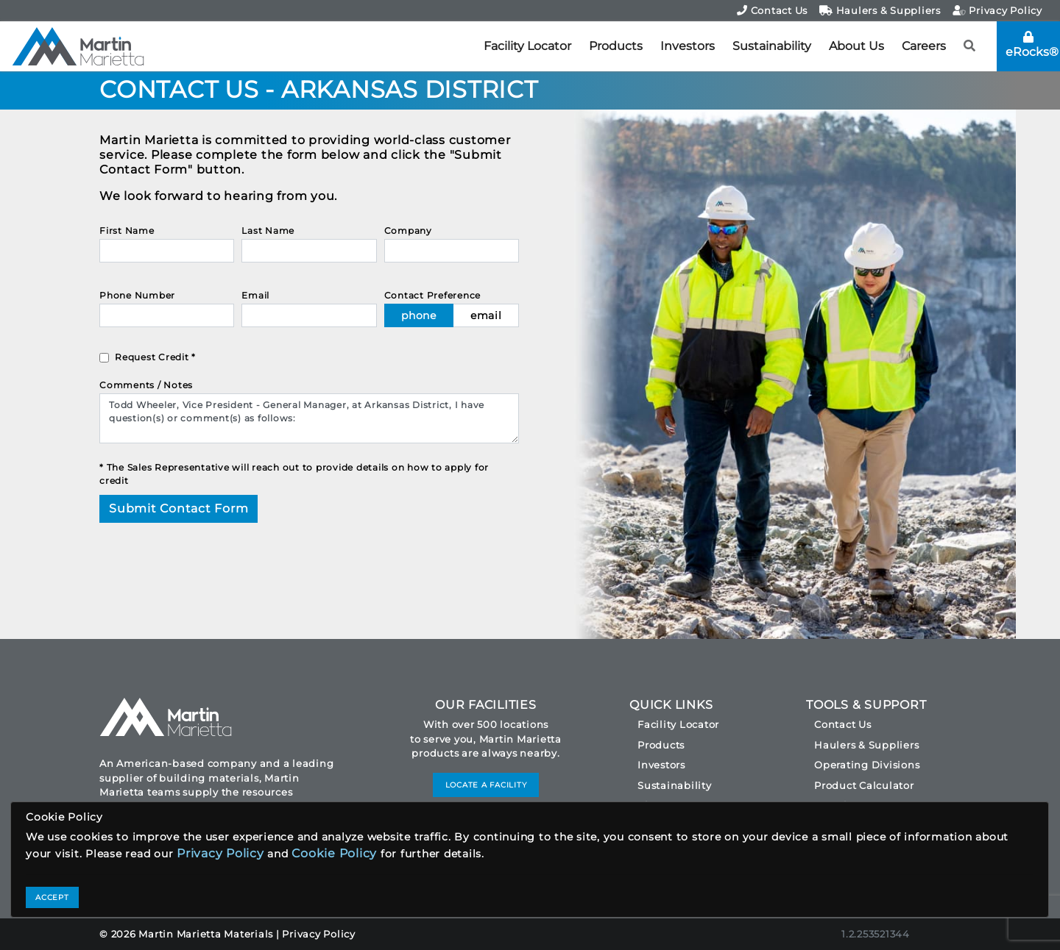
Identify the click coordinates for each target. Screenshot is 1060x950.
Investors (687, 46)
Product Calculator (864, 785)
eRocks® (1032, 45)
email (486, 315)
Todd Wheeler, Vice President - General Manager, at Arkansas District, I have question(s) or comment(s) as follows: (309, 418)
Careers (924, 46)
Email (255, 295)
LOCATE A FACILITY (486, 785)
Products (616, 46)
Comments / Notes (146, 384)
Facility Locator (527, 46)
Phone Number (137, 295)
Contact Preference (432, 295)
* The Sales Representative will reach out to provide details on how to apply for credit (294, 474)
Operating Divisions (866, 765)
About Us (856, 46)
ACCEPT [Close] (52, 897)
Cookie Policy (334, 853)
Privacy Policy (997, 10)
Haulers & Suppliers (880, 10)
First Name (127, 230)
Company (408, 230)
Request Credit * (155, 356)
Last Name (267, 230)
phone (419, 315)
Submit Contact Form (178, 508)
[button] (970, 46)
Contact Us (772, 10)
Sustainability (771, 46)
